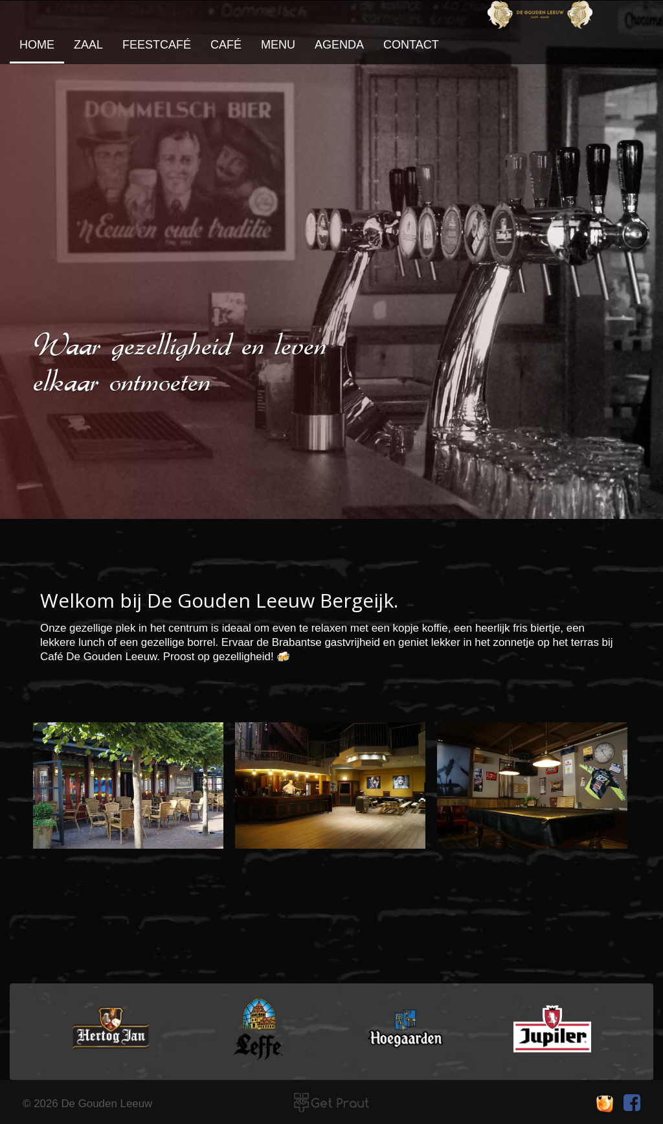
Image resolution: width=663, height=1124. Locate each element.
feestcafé (156, 44)
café (226, 44)
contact (411, 44)
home (36, 44)
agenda (339, 44)
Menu (278, 44)
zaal (88, 44)
